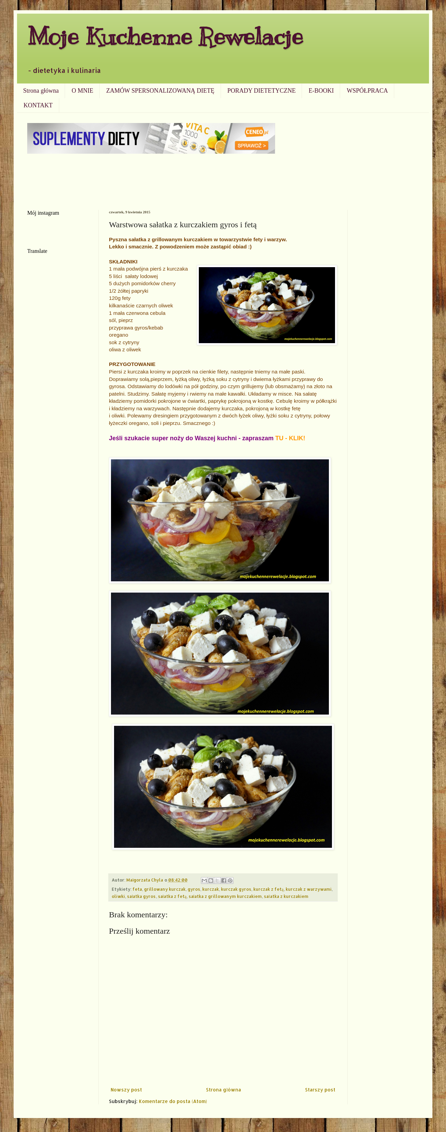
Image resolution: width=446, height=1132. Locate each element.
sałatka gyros (141, 896)
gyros (194, 889)
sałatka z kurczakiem (286, 896)
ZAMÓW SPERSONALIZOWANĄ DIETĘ (160, 90)
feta (137, 889)
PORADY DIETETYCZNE (261, 90)
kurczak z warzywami (309, 889)
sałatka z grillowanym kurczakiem (225, 896)
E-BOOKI (321, 90)
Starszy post (320, 1089)
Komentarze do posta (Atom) (173, 1101)
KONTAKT (38, 105)
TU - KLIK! (290, 438)
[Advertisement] (223, 181)
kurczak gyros (236, 889)
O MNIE (82, 90)
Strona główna (41, 90)
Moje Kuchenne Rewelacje (165, 36)
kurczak (210, 889)
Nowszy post (126, 1089)
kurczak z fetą (268, 889)
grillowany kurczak (165, 889)
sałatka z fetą (172, 896)
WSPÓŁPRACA (367, 90)
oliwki (118, 896)
